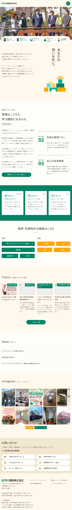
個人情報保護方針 (36, 483)
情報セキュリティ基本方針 (59, 480)
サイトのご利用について (58, 483)
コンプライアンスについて (39, 480)
